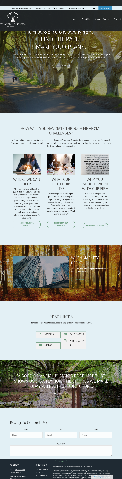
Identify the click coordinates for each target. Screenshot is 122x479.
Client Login (105, 2)
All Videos (40, 472)
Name (26, 429)
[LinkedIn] (94, 2)
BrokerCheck (89, 467)
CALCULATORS (77, 334)
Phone (95, 429)
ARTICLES (49, 334)
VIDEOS (48, 345)
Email (61, 429)
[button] (64, 15)
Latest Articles (42, 470)
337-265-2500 (59, 2)
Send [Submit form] (61, 461)
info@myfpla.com (76, 2)
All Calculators (42, 475)
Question (61, 444)
